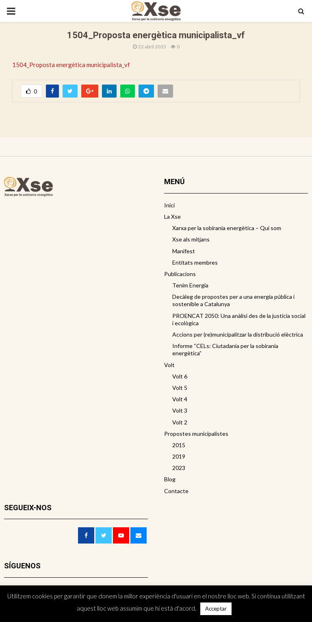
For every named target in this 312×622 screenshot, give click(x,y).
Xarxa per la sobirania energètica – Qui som (226, 227)
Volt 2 (179, 422)
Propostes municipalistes (196, 433)
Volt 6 (179, 376)
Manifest (183, 251)
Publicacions (180, 273)
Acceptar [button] (216, 608)
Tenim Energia (190, 285)
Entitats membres (195, 262)
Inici (169, 205)
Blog (170, 479)
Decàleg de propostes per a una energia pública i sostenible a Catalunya (233, 300)
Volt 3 (179, 410)
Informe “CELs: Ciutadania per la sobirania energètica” (225, 349)
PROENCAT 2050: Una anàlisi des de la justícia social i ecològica (239, 319)
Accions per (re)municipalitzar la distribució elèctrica (237, 334)
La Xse (172, 216)
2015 (178, 444)
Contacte (176, 490)
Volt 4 (179, 399)
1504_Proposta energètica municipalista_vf (71, 64)
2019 (178, 456)
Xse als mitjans (191, 239)
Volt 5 (179, 387)
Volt (169, 364)
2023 (178, 467)
